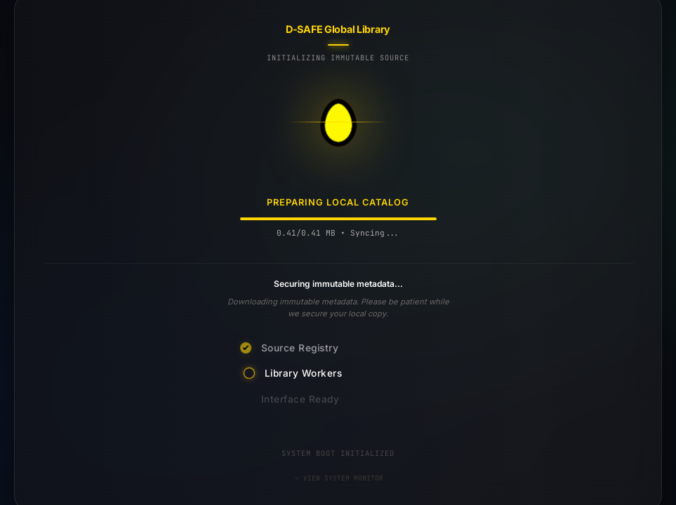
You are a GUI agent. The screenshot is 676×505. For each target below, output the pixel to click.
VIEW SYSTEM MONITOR (338, 478)
